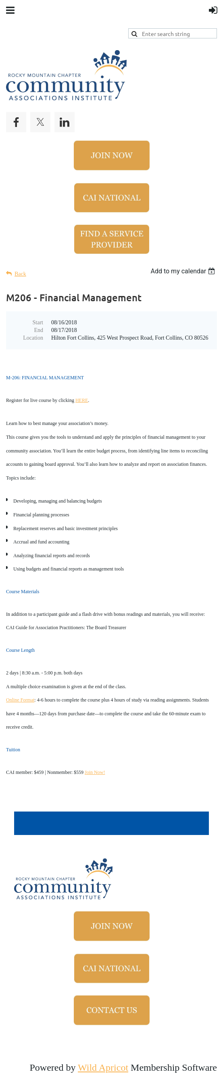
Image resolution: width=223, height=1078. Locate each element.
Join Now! (95, 772)
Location (33, 338)
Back (20, 274)
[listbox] (183, 271)
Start (38, 322)
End (38, 330)
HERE (81, 400)
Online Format (20, 700)
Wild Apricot (103, 1067)
